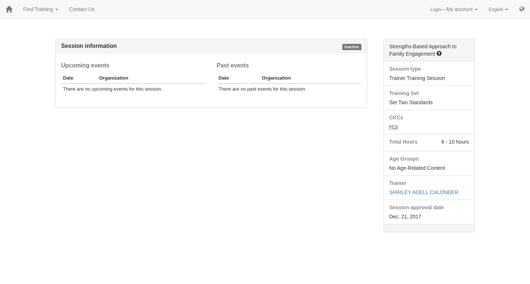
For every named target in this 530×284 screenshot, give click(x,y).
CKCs (396, 117)
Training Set (404, 93)
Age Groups (404, 159)
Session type (405, 69)
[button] (439, 53)
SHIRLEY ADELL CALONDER (424, 192)
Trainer (398, 183)
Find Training (40, 9)
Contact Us (82, 9)
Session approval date (416, 207)
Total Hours (403, 142)
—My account (454, 9)
